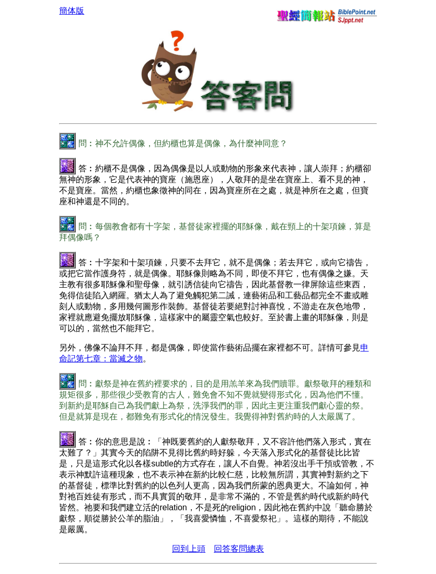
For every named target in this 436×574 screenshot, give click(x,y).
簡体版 (71, 10)
